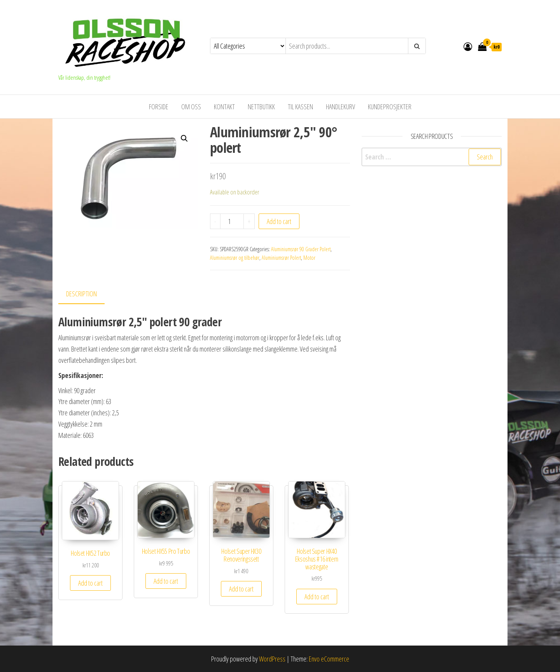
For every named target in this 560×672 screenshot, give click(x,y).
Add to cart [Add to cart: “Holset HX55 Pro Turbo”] (166, 581)
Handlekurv (340, 106)
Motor (309, 257)
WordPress (272, 658)
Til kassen (300, 106)
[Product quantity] (232, 221)
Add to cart (279, 221)
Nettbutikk (261, 106)
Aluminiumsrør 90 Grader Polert (301, 249)
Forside (158, 106)
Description (81, 293)
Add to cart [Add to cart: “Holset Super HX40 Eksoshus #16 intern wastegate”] (316, 596)
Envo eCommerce (329, 658)
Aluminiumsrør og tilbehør (234, 257)
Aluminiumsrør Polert (281, 257)
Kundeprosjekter (389, 106)
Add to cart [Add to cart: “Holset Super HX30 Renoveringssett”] (241, 588)
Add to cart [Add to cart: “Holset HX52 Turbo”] (90, 583)
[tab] (87, 294)
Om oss (191, 106)
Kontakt (224, 106)
